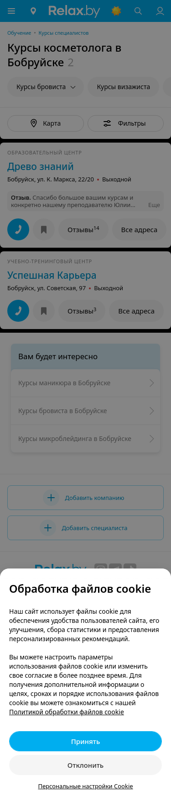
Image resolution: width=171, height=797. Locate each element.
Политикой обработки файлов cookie (66, 711)
